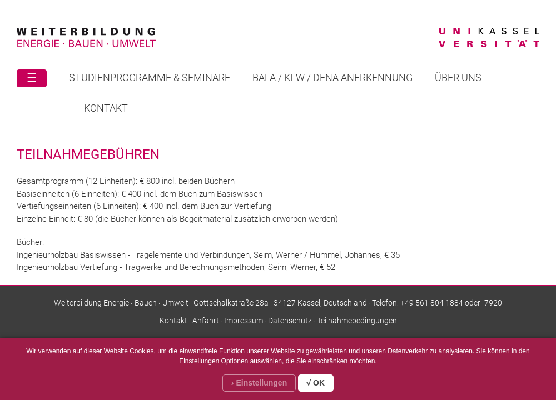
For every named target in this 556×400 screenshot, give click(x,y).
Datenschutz (290, 320)
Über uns (458, 77)
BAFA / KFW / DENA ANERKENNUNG (332, 77)
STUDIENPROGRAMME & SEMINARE (149, 77)
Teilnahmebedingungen (357, 320)
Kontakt (106, 108)
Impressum (243, 320)
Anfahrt (205, 320)
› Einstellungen (259, 382)
